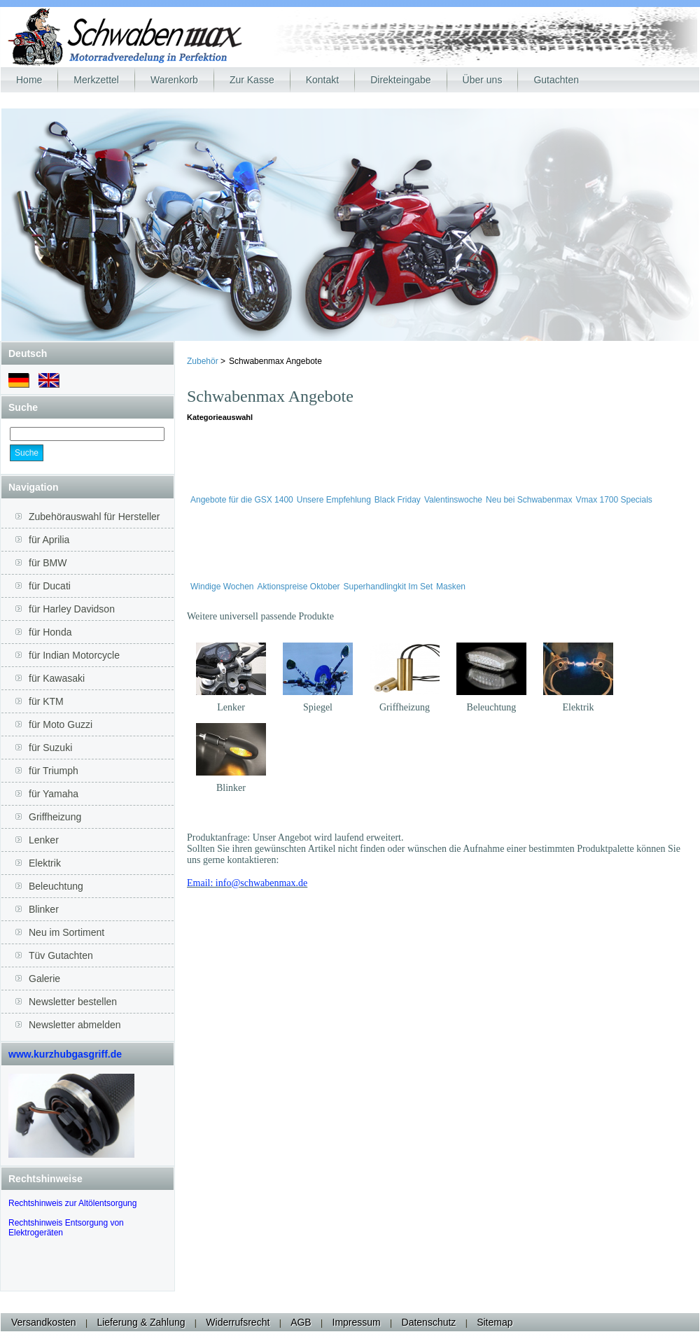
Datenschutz (429, 1322)
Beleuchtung (492, 707)
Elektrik (578, 707)
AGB (301, 1322)
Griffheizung (404, 707)
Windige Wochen (222, 586)
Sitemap (494, 1322)
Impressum (356, 1322)
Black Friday (397, 500)
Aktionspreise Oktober (299, 586)
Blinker (231, 788)
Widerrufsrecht (238, 1322)
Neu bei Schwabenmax (529, 500)
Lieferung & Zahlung (141, 1322)
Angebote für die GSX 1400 (241, 500)
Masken (450, 586)
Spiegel (317, 707)
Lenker (231, 707)
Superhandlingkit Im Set (388, 586)
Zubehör (203, 361)
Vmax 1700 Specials (613, 500)
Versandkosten (43, 1322)
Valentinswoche (453, 500)
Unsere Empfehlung (334, 500)
